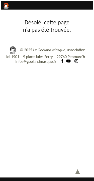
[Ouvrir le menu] (11, 5)
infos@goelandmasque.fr (35, 61)
